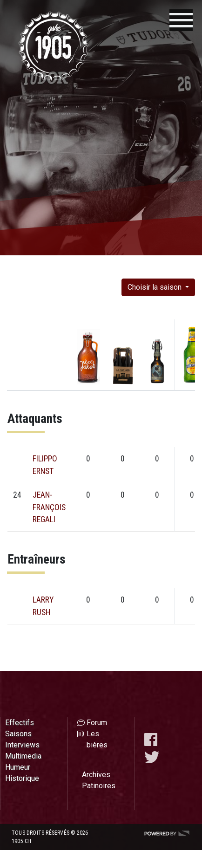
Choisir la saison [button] (155, 287)
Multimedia (23, 756)
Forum (97, 722)
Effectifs (19, 722)
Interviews (22, 744)
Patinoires (98, 785)
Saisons (18, 733)
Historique (22, 778)
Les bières (97, 739)
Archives (96, 774)
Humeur (17, 767)
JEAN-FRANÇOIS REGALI (49, 507)
